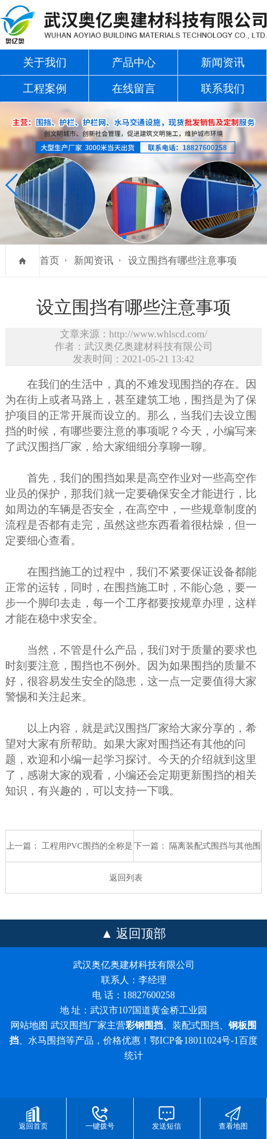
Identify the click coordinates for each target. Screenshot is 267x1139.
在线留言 (134, 88)
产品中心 (134, 62)
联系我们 (223, 88)
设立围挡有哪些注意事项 (182, 260)
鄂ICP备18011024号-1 (194, 1040)
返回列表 (126, 877)
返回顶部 (141, 933)
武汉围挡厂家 (49, 446)
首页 (49, 260)
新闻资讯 (223, 62)
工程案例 (45, 88)
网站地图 (29, 1025)
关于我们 (45, 62)
